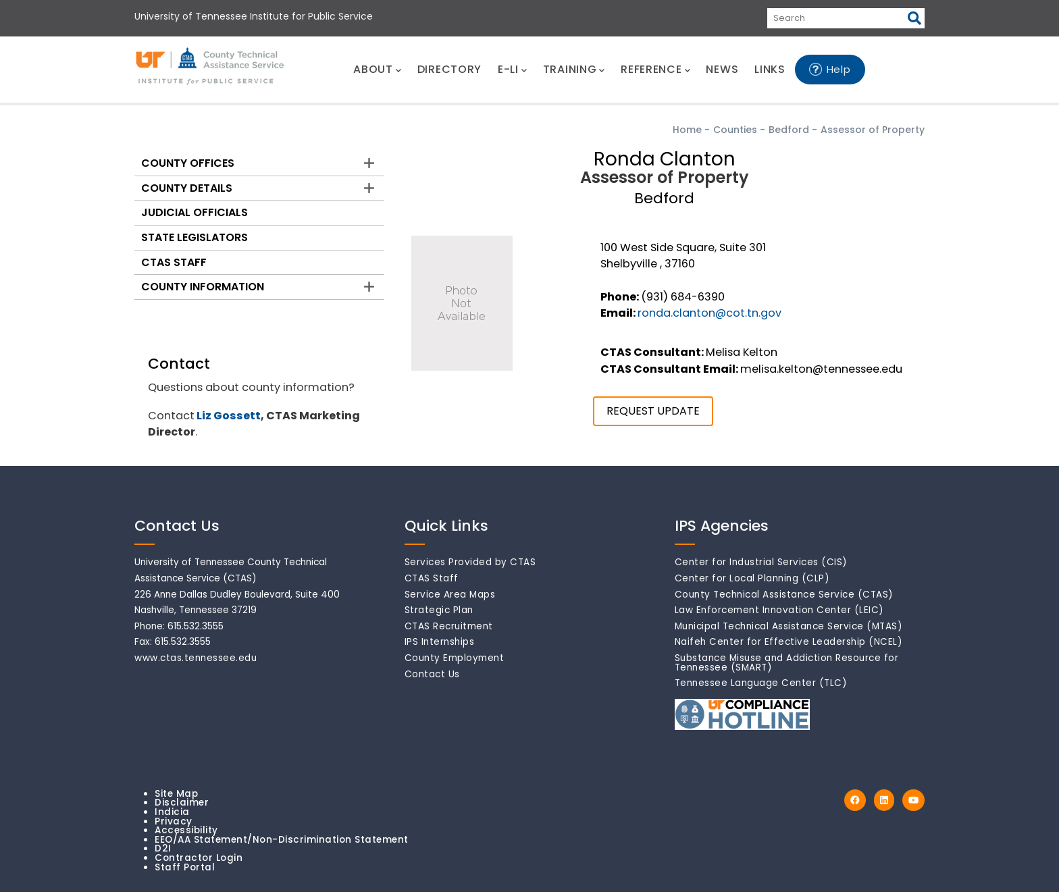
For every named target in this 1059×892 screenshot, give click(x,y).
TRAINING (573, 69)
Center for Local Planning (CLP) (752, 578)
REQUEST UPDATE (653, 411)
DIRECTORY (449, 69)
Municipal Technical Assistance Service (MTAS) (789, 626)
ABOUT (377, 69)
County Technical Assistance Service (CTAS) (784, 594)
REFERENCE (655, 69)
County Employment (455, 658)
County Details (186, 188)
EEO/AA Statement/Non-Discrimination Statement (282, 839)
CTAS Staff (174, 262)
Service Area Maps (450, 594)
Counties (735, 129)
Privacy (173, 821)
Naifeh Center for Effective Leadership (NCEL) (789, 641)
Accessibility (186, 830)
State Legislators (194, 237)
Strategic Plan (439, 610)
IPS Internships (440, 641)
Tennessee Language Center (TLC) (761, 683)
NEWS (722, 69)
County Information (202, 286)
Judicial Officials (194, 212)
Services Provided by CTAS (470, 562)
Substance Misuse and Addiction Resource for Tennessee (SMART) (787, 663)
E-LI (512, 69)
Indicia (172, 812)
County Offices (187, 163)
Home (687, 129)
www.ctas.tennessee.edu (195, 658)
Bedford (789, 129)
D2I (163, 848)
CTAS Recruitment (449, 626)
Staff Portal (185, 867)
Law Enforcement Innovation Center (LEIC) (779, 610)
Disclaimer (182, 802)
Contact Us (432, 674)
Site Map (176, 793)
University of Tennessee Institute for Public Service (253, 16)
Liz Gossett (229, 415)
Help (839, 69)
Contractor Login (198, 857)
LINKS (769, 69)
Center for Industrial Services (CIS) (761, 562)
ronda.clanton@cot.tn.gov (709, 313)
